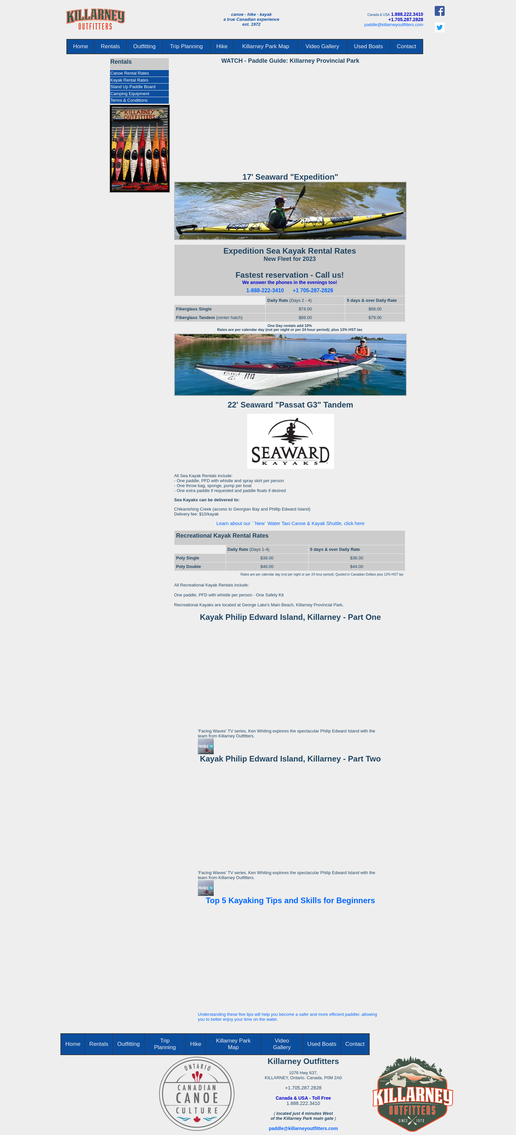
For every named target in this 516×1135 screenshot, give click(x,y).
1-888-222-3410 (265, 290)
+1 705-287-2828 (313, 290)
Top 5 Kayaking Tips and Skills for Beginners (290, 900)
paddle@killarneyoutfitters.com (393, 24)
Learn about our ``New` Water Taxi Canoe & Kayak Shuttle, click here (290, 523)
